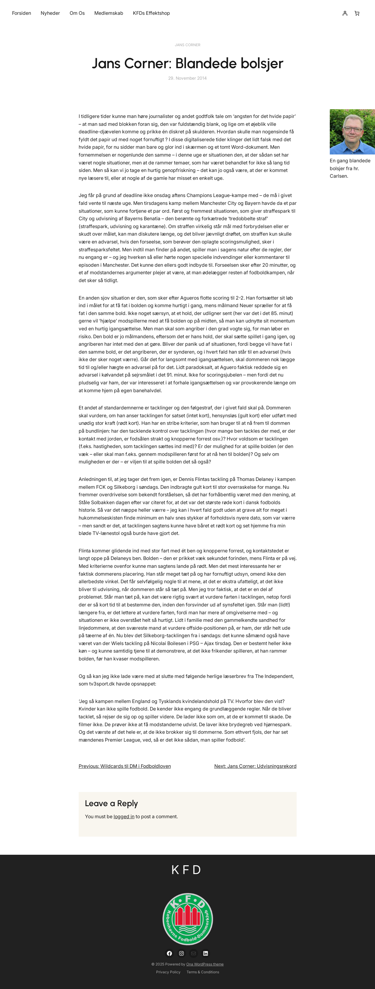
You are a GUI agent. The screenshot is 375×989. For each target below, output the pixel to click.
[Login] (345, 13)
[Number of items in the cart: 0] (357, 13)
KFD (187, 869)
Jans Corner (187, 45)
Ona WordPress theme (205, 964)
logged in (124, 816)
